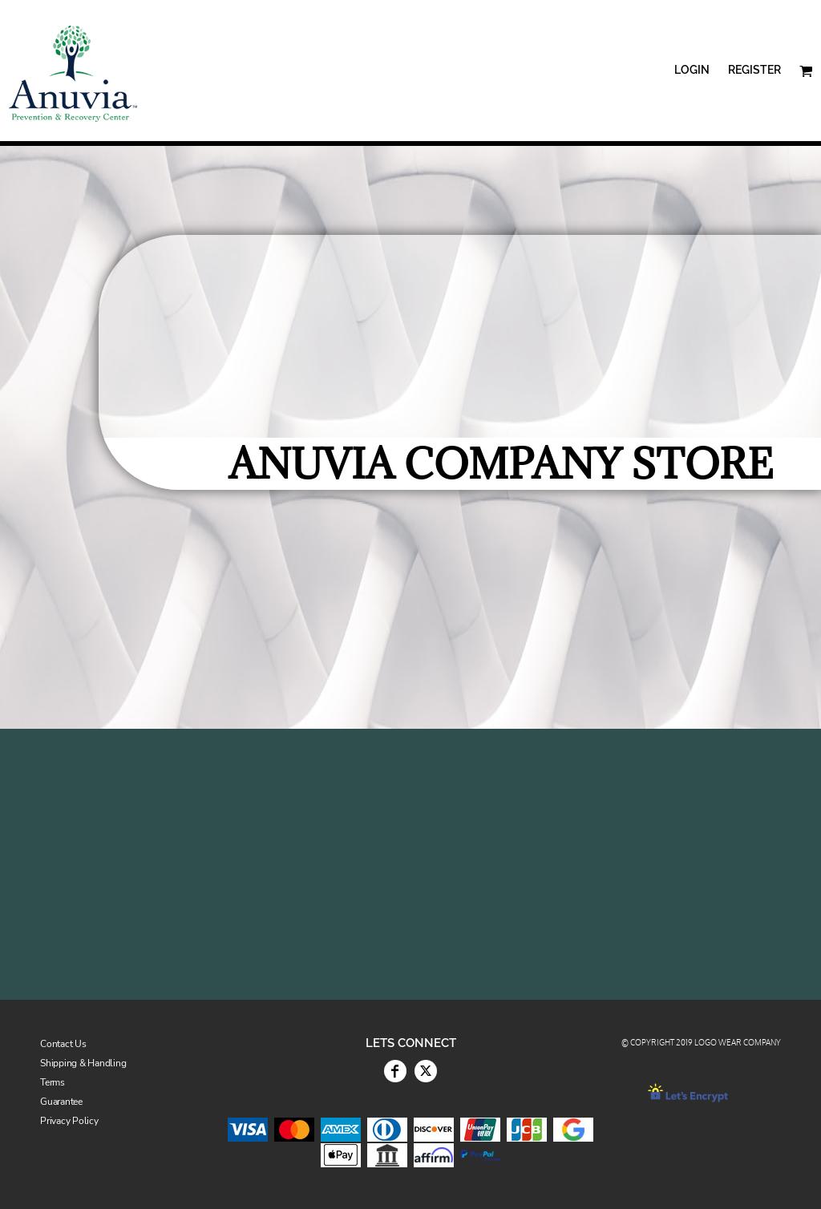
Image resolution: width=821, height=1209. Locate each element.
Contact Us (63, 1043)
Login (692, 69)
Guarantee (61, 1101)
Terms (52, 1082)
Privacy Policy (69, 1120)
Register (754, 69)
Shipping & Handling (83, 1063)
